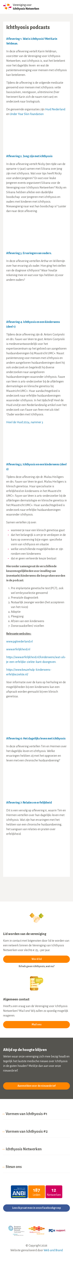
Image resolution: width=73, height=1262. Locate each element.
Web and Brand (53, 1250)
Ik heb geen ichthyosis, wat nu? (37, 966)
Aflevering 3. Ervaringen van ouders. (29, 253)
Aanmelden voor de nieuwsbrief (36, 1085)
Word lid (37, 959)
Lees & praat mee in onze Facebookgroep (36, 1208)
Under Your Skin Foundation (27, 114)
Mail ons (36, 1024)
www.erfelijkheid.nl (18, 649)
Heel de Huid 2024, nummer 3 (24, 422)
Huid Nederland (55, 109)
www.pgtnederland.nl (19, 641)
